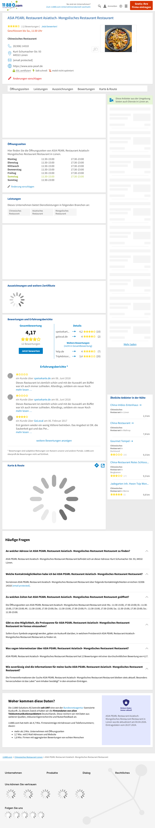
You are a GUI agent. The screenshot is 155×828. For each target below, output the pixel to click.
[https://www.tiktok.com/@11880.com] (24, 815)
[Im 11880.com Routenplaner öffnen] (96, 465)
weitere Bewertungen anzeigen (54, 440)
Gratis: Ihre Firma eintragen (141, 5)
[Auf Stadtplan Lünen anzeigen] (103, 465)
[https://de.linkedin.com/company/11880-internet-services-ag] (32, 815)
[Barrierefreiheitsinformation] (122, 5)
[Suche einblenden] (100, 5)
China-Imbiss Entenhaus (124, 405)
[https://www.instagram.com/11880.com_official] (16, 815)
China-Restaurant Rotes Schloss (128, 462)
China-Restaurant (120, 423)
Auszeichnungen (62, 89)
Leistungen (41, 89)
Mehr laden (130, 344)
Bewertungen (86, 89)
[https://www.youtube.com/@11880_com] (41, 815)
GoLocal (38, 420)
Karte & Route (108, 89)
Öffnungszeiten (19, 89)
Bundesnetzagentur (73, 707)
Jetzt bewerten (31, 351)
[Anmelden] (111, 5)
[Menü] (127, 5)
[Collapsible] (146, 551)
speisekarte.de (42, 378)
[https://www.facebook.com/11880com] (8, 815)
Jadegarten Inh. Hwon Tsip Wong (129, 483)
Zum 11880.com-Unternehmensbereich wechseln (68, 6)
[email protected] (21, 585)
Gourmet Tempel (120, 441)
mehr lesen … (24, 389)
